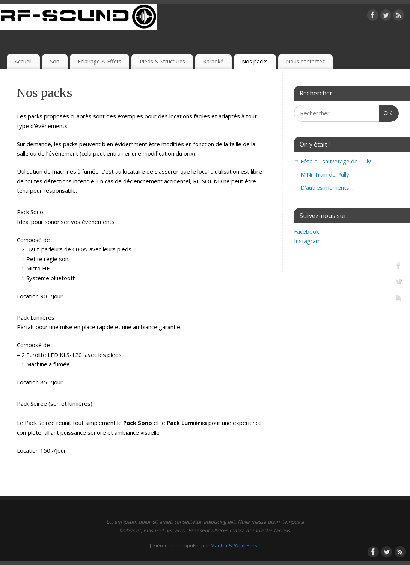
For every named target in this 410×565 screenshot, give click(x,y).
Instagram (307, 241)
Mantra (219, 545)
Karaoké (213, 61)
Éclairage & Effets (99, 61)
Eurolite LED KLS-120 (54, 354)
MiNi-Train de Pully (325, 174)
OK (386, 112)
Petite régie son (47, 259)
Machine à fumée (48, 364)
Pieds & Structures (162, 61)
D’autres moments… (327, 187)
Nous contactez (305, 61)
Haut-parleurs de (48, 249)
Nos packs (255, 61)
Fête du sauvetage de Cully (336, 161)
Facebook (306, 231)
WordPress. (247, 545)
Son (54, 61)
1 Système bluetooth (48, 278)
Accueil (23, 61)
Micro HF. (38, 268)
